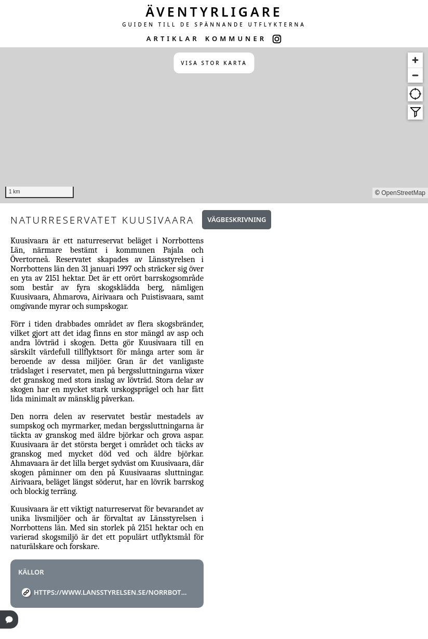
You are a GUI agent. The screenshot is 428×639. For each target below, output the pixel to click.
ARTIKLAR (172, 38)
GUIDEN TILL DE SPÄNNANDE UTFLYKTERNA (214, 24)
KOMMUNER (235, 38)
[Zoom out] (415, 75)
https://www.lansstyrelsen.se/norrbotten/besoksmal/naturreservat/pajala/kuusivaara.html (111, 592)
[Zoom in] (415, 60)
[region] (214, 125)
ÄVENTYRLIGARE (214, 11)
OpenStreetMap (403, 193)
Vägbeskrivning (236, 219)
